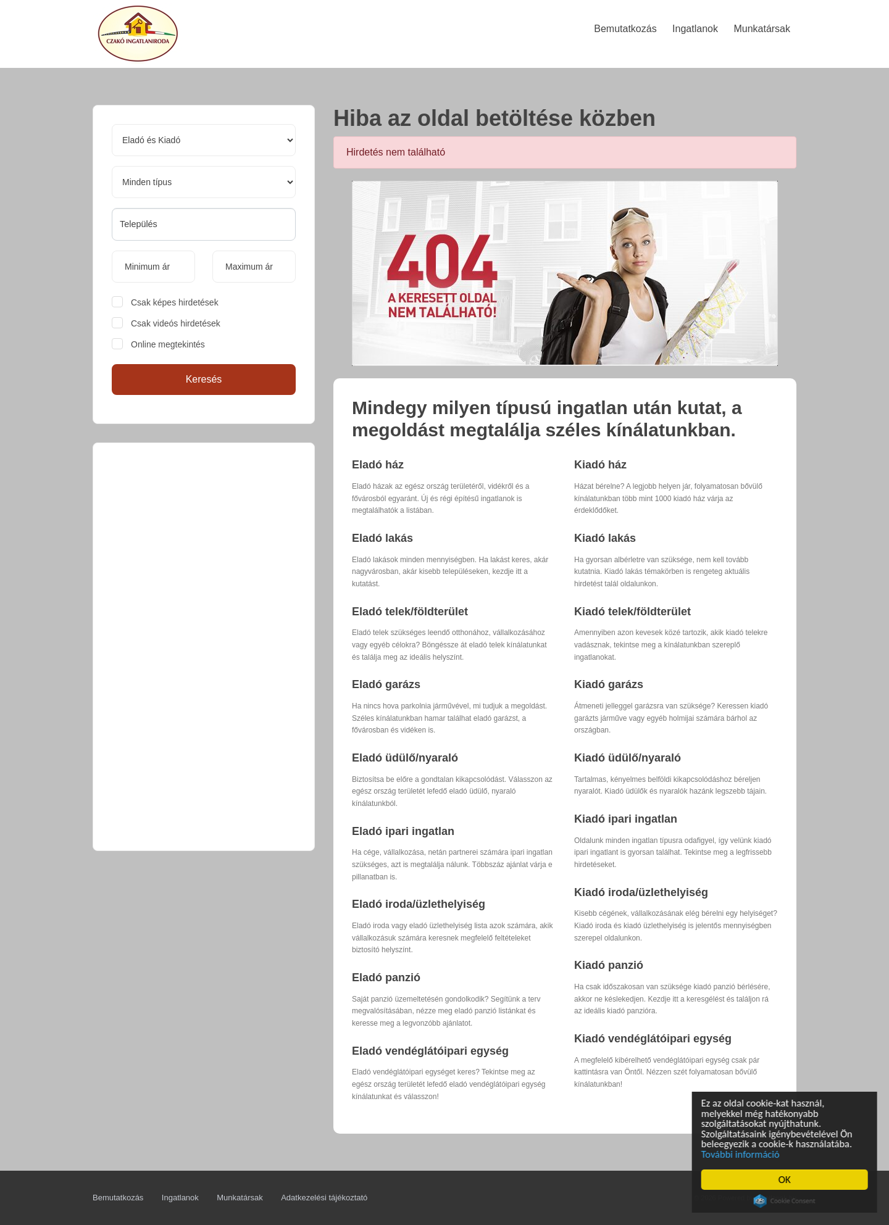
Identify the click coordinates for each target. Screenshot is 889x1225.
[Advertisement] (204, 647)
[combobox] (204, 224)
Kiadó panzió (608, 965)
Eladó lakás (382, 538)
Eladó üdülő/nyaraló (405, 758)
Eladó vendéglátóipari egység (430, 1051)
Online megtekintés (168, 344)
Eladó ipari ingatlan (403, 831)
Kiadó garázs (608, 684)
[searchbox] (203, 224)
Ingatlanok (180, 1197)
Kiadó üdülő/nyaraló (627, 758)
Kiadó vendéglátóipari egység (653, 1038)
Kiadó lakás (605, 538)
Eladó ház (378, 465)
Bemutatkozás (118, 1197)
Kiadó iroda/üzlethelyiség (641, 892)
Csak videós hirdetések (175, 323)
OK (786, 1179)
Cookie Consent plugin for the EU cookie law (786, 1201)
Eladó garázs (386, 684)
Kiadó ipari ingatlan (625, 819)
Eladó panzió (386, 977)
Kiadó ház (600, 465)
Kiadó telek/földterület (632, 611)
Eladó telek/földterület (410, 611)
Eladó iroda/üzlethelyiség (418, 904)
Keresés (204, 379)
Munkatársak (239, 1197)
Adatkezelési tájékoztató (324, 1197)
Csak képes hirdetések (175, 302)
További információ (743, 1153)
